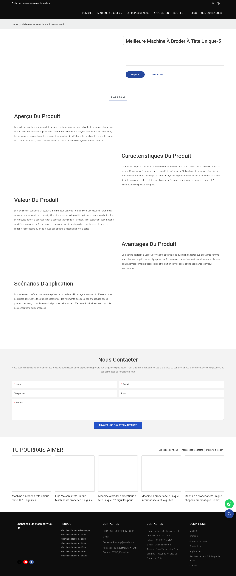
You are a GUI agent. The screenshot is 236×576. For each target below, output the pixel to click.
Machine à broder (214, 450)
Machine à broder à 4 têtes (73, 543)
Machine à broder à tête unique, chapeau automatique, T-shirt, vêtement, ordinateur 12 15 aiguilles (203, 498)
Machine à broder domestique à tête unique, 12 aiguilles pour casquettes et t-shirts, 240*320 (117, 498)
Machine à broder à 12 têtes (74, 555)
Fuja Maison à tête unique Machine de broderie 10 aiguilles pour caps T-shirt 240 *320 (74, 498)
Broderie (193, 536)
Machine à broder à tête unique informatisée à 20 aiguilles (160, 498)
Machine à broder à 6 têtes (73, 547)
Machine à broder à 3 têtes (73, 539)
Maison (193, 530)
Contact (193, 565)
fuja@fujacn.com (162, 544)
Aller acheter (158, 74)
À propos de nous (198, 541)
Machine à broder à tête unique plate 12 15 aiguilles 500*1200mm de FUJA (30, 498)
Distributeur (195, 546)
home (15, 24)
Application (195, 551)
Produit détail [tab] (118, 97)
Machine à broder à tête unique (75, 530)
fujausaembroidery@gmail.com (118, 542)
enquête (135, 74)
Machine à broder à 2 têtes (73, 534)
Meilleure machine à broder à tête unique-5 (43, 24)
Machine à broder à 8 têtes (73, 551)
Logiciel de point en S (168, 450)
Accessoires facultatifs (192, 450)
